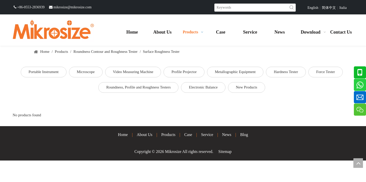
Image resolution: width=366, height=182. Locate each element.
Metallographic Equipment (235, 72)
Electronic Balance (203, 87)
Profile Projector (184, 72)
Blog (244, 134)
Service (207, 134)
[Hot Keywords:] (291, 7)
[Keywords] (251, 7)
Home (123, 134)
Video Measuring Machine (133, 72)
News (226, 134)
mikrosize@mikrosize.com (72, 7)
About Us (144, 134)
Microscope (86, 72)
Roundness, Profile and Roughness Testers (138, 87)
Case (188, 134)
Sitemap (225, 151)
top (358, 163)
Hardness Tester (286, 72)
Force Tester (325, 72)
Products (168, 134)
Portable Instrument (44, 72)
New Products (246, 87)
